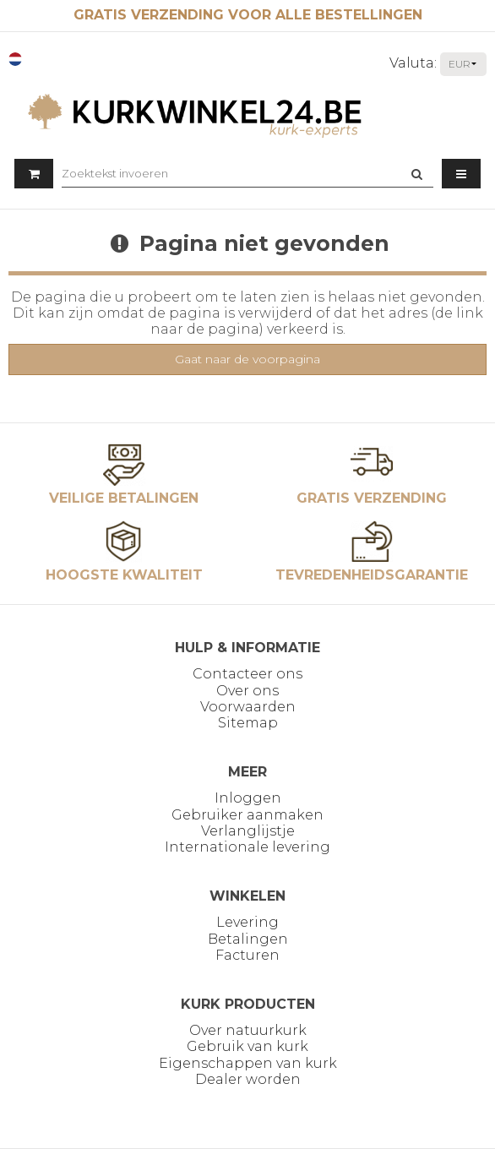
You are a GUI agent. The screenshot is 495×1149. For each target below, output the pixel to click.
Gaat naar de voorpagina (247, 359)
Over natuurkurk (248, 1030)
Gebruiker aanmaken (247, 815)
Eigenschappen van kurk (248, 1063)
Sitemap (248, 723)
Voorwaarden (248, 707)
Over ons (247, 691)
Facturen (247, 955)
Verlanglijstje (248, 831)
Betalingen (248, 939)
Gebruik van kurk (247, 1046)
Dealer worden (248, 1079)
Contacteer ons (247, 674)
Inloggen (248, 798)
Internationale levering (247, 847)
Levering (247, 922)
